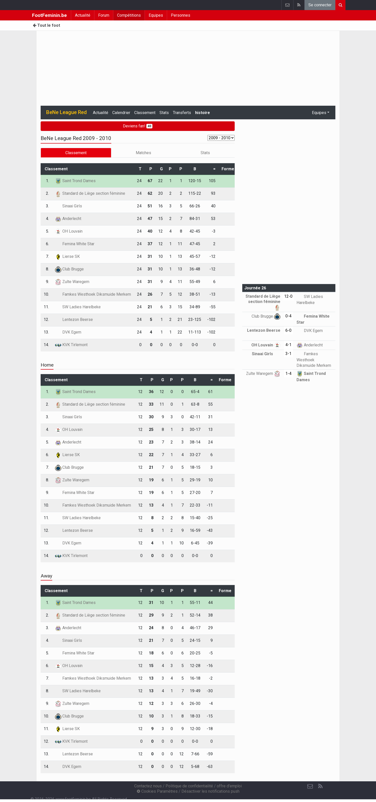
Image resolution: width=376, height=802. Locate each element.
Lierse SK (67, 256)
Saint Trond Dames (75, 180)
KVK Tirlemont (71, 344)
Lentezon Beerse (74, 319)
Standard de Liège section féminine (90, 193)
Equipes (156, 15)
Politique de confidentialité (189, 786)
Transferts (182, 112)
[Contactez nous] (310, 786)
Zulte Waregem (72, 281)
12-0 (288, 296)
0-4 (288, 316)
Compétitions (129, 15)
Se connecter (320, 5)
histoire (202, 112)
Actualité (82, 15)
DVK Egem (68, 332)
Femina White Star (74, 243)
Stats (164, 112)
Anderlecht (68, 218)
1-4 (288, 373)
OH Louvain (69, 231)
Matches (143, 152)
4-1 (288, 344)
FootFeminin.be (49, 15)
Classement (144, 112)
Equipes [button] (319, 112)
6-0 (288, 330)
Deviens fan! (137, 126)
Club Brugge (69, 269)
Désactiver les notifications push (210, 791)
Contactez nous (148, 786)
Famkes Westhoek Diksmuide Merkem (93, 294)
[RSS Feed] (320, 786)
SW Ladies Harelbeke (78, 307)
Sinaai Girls (68, 206)
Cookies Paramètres (157, 791)
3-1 (288, 353)
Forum (103, 15)
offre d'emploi (229, 786)
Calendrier (121, 112)
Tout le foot (46, 25)
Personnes (180, 15)
